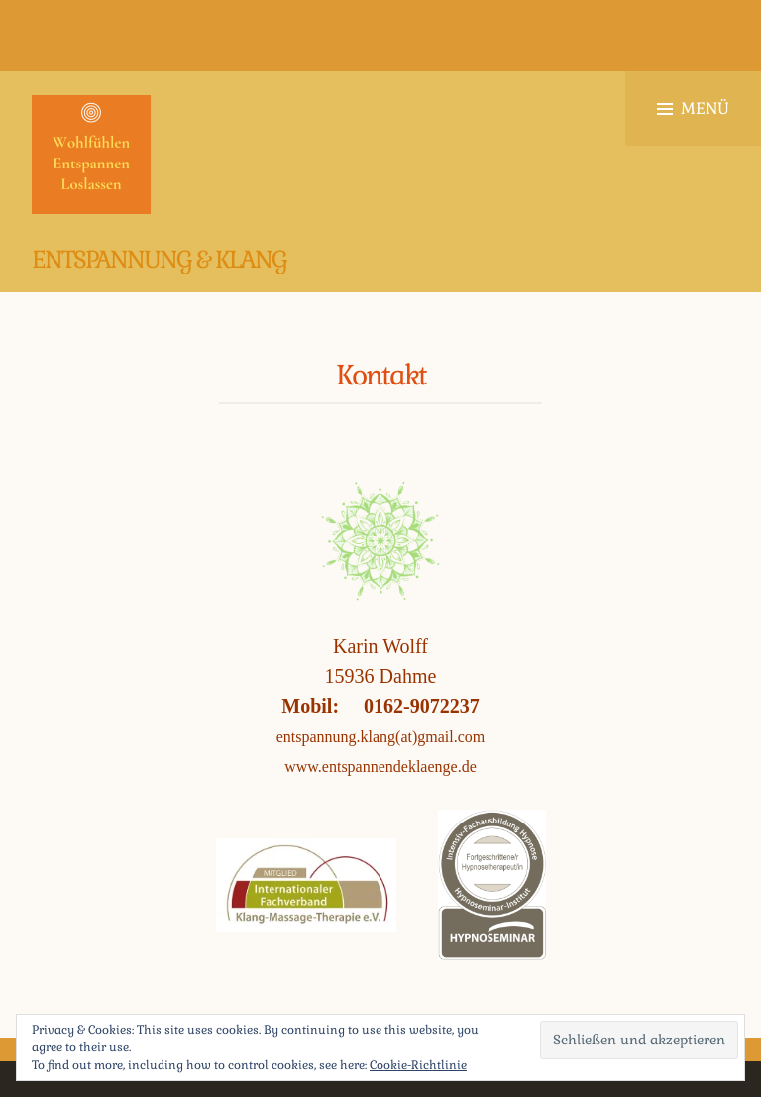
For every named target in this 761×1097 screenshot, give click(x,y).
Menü (693, 108)
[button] (91, 154)
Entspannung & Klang (159, 259)
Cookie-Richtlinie (418, 1065)
